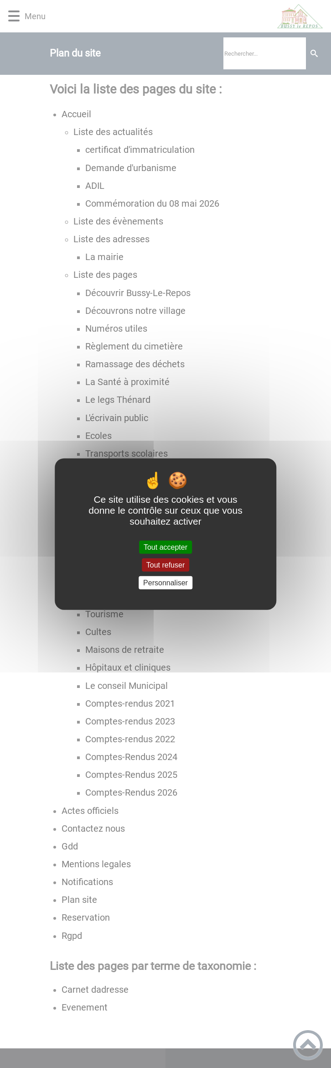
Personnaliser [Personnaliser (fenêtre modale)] (165, 583)
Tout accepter (165, 547)
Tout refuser (165, 564)
